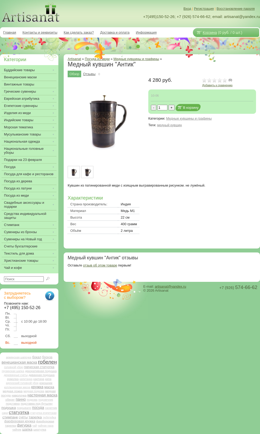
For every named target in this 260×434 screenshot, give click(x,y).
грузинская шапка (13, 371)
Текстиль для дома (19, 253)
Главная (9, 32)
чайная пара (45, 425)
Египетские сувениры (21, 106)
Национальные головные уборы (24, 151)
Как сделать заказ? (79, 32)
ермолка (13, 379)
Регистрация (204, 9)
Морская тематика (18, 127)
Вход (187, 9)
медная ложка (13, 391)
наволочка (19, 395)
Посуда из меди (16, 195)
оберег (10, 399)
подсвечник (45, 399)
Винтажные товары (19, 84)
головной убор (13, 367)
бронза (47, 357)
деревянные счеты (16, 375)
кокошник (45, 383)
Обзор (74, 74)
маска (49, 387)
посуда (38, 407)
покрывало (24, 407)
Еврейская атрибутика (21, 99)
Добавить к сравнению (217, 85)
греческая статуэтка (39, 367)
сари (5, 413)
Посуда (9, 167)
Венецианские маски (20, 77)
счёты (23, 417)
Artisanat (74, 59)
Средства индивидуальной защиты (25, 216)
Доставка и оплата (114, 32)
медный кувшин (169, 125)
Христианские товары (21, 261)
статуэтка (19, 412)
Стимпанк (11, 225)
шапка (27, 429)
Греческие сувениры (20, 91)
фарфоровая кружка (19, 421)
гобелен (47, 362)
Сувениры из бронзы (20, 232)
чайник (16, 429)
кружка (37, 387)
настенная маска (42, 395)
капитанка (26, 379)
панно (21, 399)
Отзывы (89, 74)
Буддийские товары (19, 70)
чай (34, 425)
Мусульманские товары (22, 134)
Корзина (210, 32)
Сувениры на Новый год (23, 239)
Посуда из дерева (18, 181)
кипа (48, 379)
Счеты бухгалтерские (20, 246)
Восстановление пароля (235, 9)
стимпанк (10, 417)
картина (38, 379)
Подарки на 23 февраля (23, 160)
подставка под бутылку (37, 403)
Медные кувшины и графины (136, 59)
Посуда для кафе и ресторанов (28, 174)
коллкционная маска (17, 387)
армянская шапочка (18, 357)
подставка (13, 403)
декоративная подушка (41, 371)
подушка (8, 408)
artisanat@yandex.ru (170, 286)
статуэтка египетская (43, 413)
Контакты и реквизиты (40, 32)
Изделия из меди (17, 113)
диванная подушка (42, 375)
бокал (36, 357)
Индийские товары (18, 120)
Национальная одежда (22, 141)
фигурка (24, 425)
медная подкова (33, 391)
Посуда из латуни (18, 188)
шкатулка (39, 429)
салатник (51, 407)
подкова (32, 399)
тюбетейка (49, 417)
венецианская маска (19, 362)
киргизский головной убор (22, 383)
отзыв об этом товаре (100, 265)
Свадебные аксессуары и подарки (24, 205)
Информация (146, 32)
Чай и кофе (13, 268)
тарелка (35, 417)
